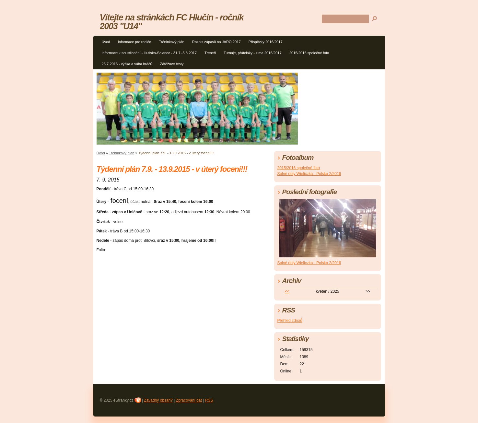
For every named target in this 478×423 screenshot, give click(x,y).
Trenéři (210, 53)
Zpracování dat (189, 400)
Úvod (106, 42)
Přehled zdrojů (289, 320)
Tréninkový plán (171, 42)
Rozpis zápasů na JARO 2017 (216, 42)
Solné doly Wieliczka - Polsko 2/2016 (309, 173)
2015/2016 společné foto (309, 53)
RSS (209, 400)
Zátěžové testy (172, 64)
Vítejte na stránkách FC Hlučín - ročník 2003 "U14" (172, 21)
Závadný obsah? (158, 400)
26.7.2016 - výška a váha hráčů (127, 64)
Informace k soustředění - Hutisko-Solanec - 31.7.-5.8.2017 (149, 53)
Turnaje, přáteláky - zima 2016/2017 (253, 53)
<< (287, 291)
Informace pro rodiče (134, 42)
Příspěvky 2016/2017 (266, 42)
